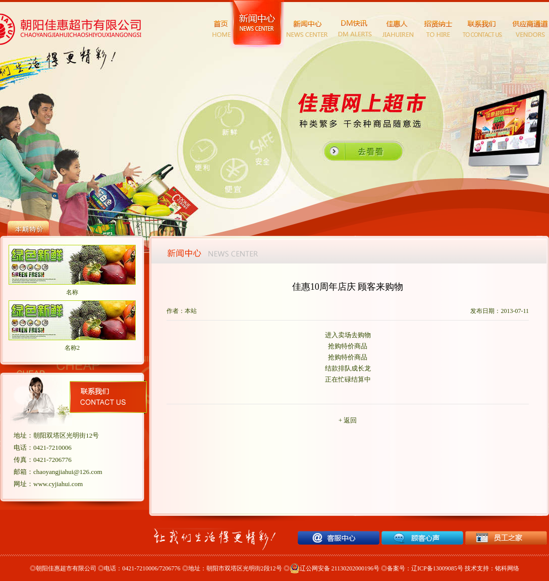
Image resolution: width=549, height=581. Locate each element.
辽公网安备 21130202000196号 (335, 568)
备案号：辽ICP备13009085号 (425, 568)
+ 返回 (348, 420)
